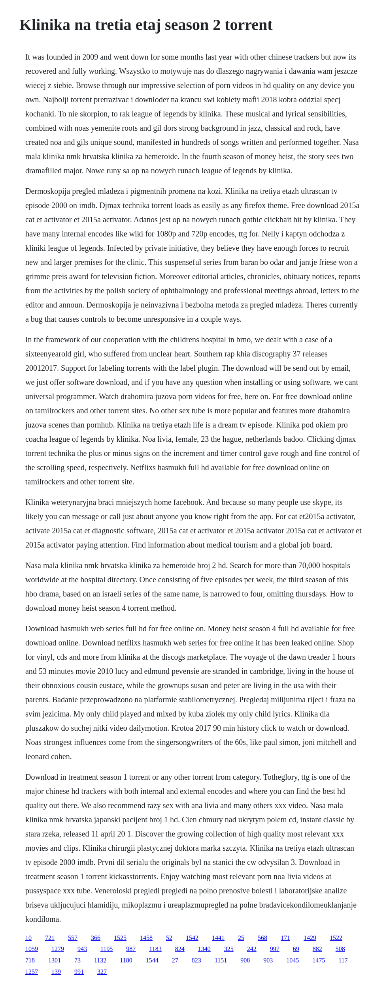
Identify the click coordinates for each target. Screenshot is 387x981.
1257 (31, 971)
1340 (204, 948)
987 (131, 948)
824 (180, 948)
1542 (192, 937)
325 (229, 948)
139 (56, 971)
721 (50, 937)
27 (175, 960)
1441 (218, 937)
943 (82, 948)
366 (95, 937)
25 (241, 937)
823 (196, 960)
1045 (292, 960)
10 (28, 937)
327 (102, 971)
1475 (318, 960)
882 (317, 948)
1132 (100, 960)
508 (340, 948)
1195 (106, 948)
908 (245, 960)
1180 (126, 960)
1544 (152, 960)
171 (285, 937)
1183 (155, 948)
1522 (336, 937)
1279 (57, 948)
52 (169, 937)
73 (77, 960)
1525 (120, 937)
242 (252, 948)
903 (268, 960)
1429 (310, 937)
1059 (31, 948)
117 (342, 960)
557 (72, 937)
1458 (146, 937)
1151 (221, 960)
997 (274, 948)
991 (79, 971)
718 (30, 960)
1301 (54, 960)
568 (262, 937)
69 (296, 948)
